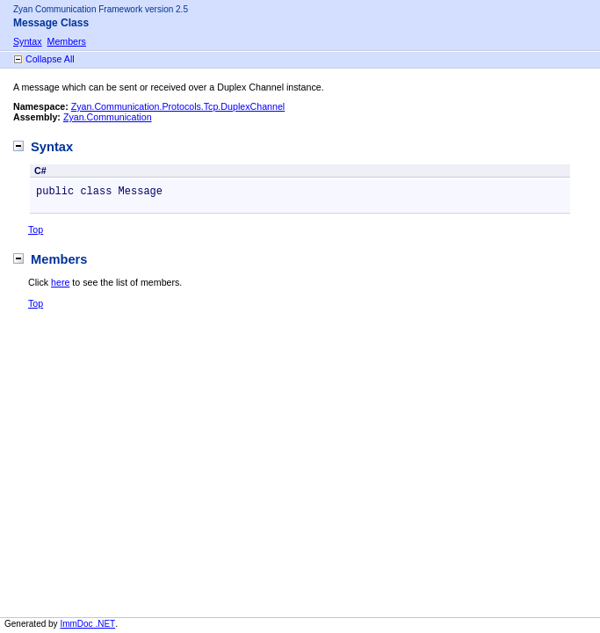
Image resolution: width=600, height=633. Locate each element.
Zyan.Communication (107, 117)
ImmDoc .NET (87, 624)
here (60, 282)
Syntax (27, 41)
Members (66, 41)
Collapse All (50, 59)
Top (35, 229)
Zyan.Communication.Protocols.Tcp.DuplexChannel (178, 106)
